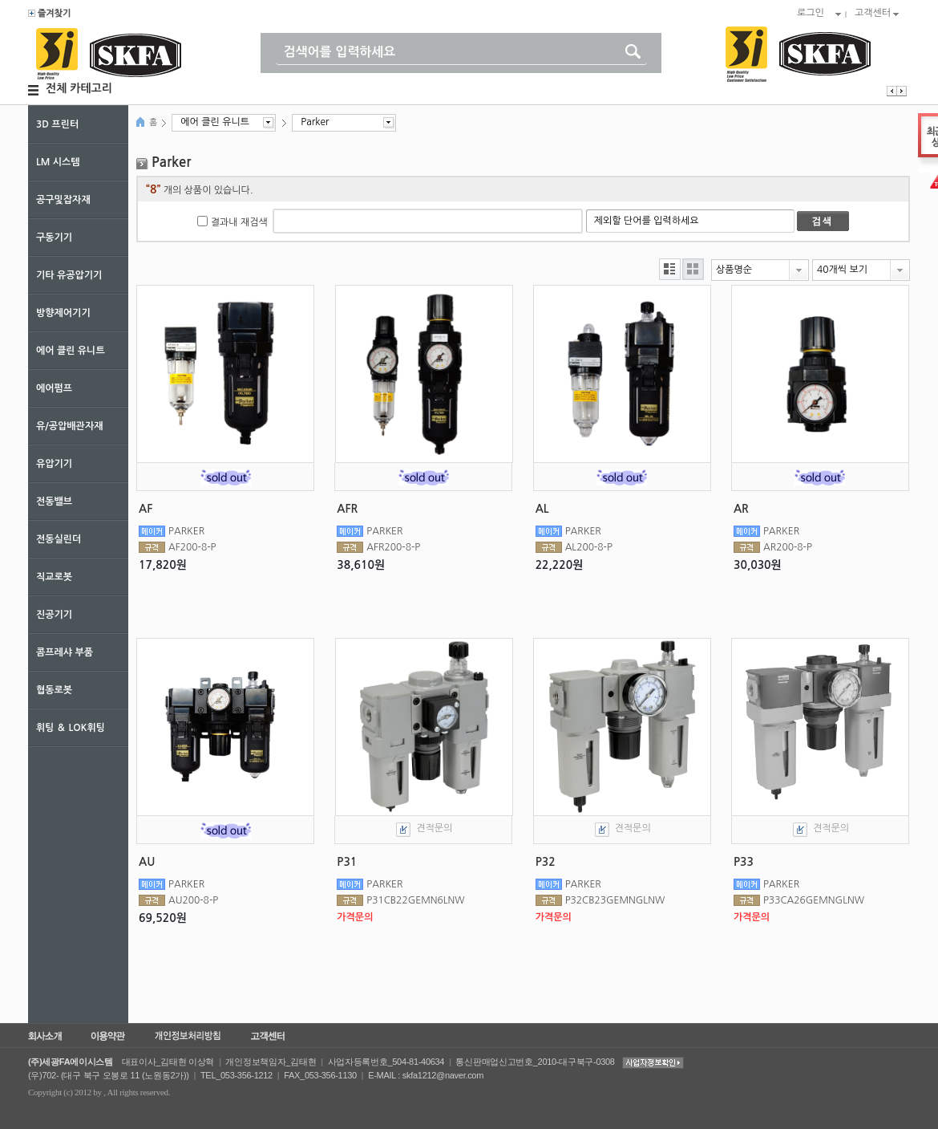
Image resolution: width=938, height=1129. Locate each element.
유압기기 (54, 464)
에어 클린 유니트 (70, 350)
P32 (546, 861)
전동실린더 (58, 539)
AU (147, 861)
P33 (744, 861)
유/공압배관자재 (69, 426)
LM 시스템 (58, 162)
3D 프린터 (57, 124)
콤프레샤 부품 (64, 652)
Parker (315, 122)
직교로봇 (54, 577)
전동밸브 (54, 501)
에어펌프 (54, 388)
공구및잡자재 (63, 200)
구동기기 (54, 237)
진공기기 (54, 614)
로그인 (810, 13)
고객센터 (873, 13)
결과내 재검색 (239, 222)
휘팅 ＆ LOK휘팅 (70, 728)
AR (741, 508)
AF (145, 508)
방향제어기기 (63, 313)
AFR (347, 508)
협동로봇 (54, 690)
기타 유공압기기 (69, 275)
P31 (347, 861)
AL (542, 508)
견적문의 (434, 828)
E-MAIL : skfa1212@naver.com (425, 1075)
